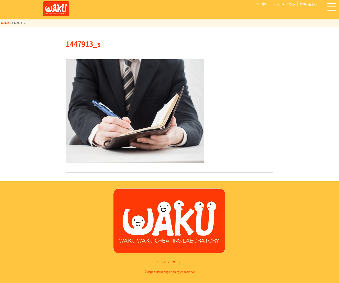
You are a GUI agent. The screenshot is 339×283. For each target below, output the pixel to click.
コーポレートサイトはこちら (275, 4)
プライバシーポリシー (169, 262)
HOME (5, 23)
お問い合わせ (309, 4)
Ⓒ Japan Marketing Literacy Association (169, 272)
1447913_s (83, 44)
